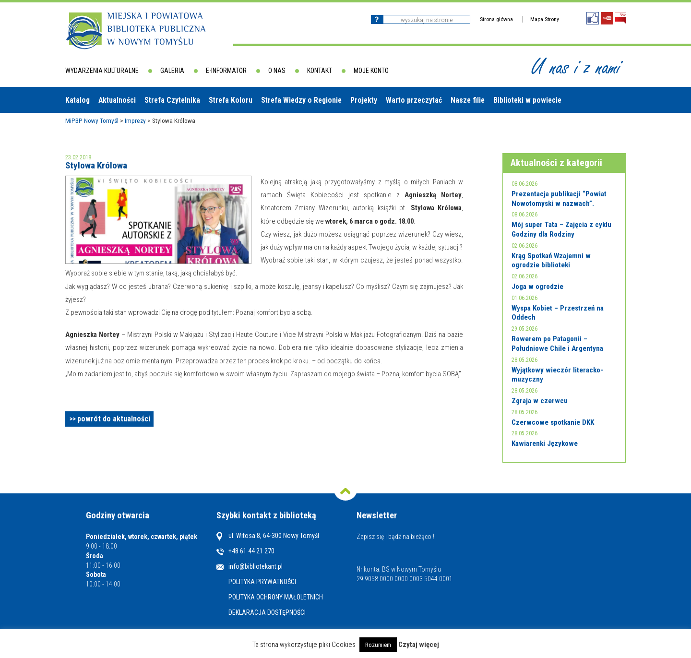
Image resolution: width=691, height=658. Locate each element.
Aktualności (117, 100)
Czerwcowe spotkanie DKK (553, 422)
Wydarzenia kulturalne (102, 70)
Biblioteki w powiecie (527, 100)
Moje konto (371, 70)
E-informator (226, 70)
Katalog (77, 100)
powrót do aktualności (113, 418)
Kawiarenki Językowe (545, 443)
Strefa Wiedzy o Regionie (301, 100)
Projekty (363, 100)
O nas (277, 70)
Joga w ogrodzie (537, 286)
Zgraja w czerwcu (540, 400)
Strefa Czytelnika (172, 100)
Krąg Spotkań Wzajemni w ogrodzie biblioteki (551, 260)
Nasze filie (468, 100)
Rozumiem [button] (378, 644)
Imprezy (135, 120)
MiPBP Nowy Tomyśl (92, 120)
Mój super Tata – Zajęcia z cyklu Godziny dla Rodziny (561, 229)
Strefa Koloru (230, 100)
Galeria (172, 70)
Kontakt (319, 70)
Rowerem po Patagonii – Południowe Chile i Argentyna (557, 344)
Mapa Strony (544, 19)
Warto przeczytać (414, 100)
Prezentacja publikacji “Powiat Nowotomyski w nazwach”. (559, 199)
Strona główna (496, 19)
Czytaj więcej (418, 644)
